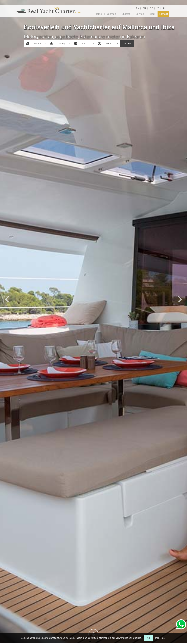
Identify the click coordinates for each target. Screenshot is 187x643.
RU (164, 8)
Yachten (111, 13)
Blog (152, 13)
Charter (126, 13)
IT (158, 8)
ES (137, 8)
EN (144, 8)
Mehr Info (160, 638)
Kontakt (163, 13)
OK (148, 638)
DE (151, 8)
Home (98, 13)
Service (140, 13)
